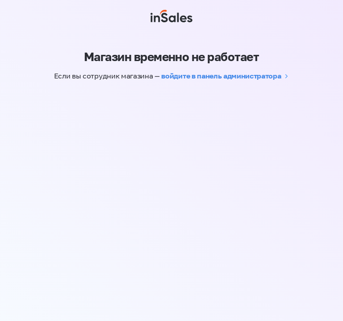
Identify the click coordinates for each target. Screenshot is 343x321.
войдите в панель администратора (221, 75)
